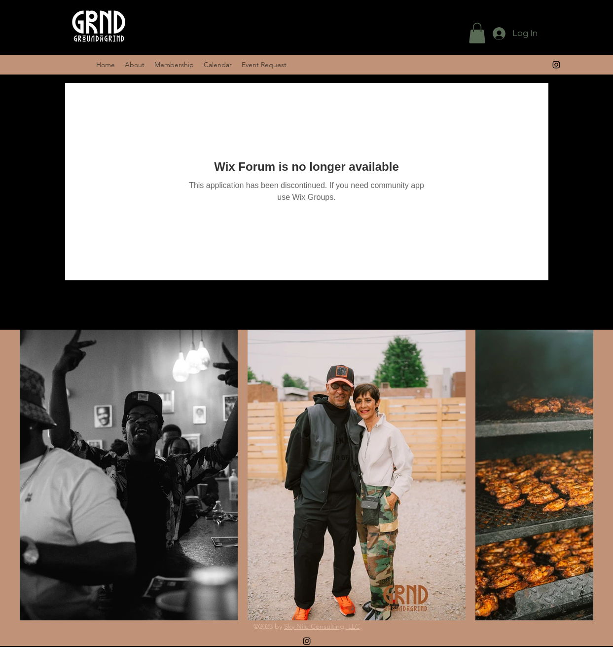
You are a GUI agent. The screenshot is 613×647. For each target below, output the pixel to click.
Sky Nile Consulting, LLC (322, 626)
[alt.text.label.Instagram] (307, 641)
